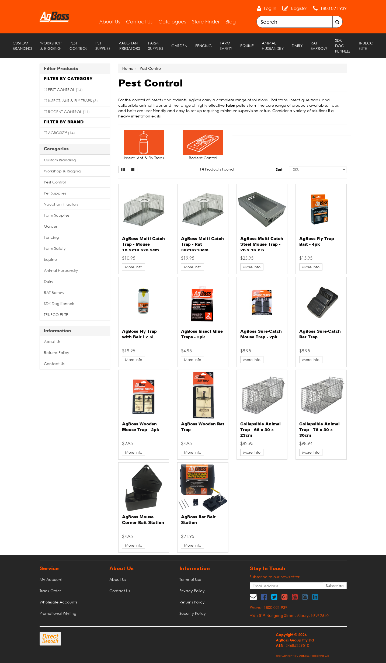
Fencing (203, 45)
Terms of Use (190, 579)
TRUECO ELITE (366, 46)
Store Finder (206, 22)
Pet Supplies (102, 46)
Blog (230, 22)
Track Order (50, 590)
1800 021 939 (333, 8)
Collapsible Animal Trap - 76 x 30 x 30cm (319, 430)
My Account (51, 579)
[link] (264, 596)
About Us (109, 22)
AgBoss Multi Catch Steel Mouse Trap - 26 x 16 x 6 (261, 244)
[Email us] (253, 596)
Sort (279, 169)
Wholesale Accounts (58, 602)
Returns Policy (56, 352)
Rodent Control (69, 111)
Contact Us (139, 22)
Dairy (297, 45)
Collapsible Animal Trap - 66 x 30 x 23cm (260, 430)
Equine (247, 45)
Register (299, 8)
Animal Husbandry (273, 46)
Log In (270, 8)
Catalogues (172, 22)
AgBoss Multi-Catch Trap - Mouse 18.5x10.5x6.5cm (143, 244)
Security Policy (192, 613)
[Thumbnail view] (123, 169)
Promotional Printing (58, 613)
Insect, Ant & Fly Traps (73, 100)
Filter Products (61, 69)
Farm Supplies (155, 46)
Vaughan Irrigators (129, 46)
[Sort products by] (318, 169)
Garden (179, 45)
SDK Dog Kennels (342, 45)
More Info (133, 267)
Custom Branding (22, 46)
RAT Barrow (319, 46)
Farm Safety (226, 46)
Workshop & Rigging (50, 46)
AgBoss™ (61, 132)
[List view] (132, 169)
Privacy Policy (192, 590)
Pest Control (78, 46)
